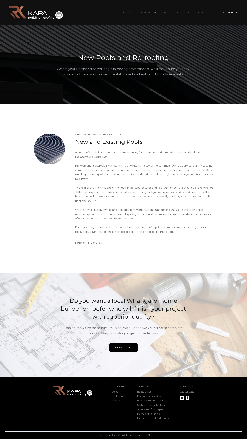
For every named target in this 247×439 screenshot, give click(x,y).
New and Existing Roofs (150, 400)
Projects (183, 12)
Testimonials (119, 396)
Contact (201, 12)
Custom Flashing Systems (151, 405)
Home (126, 12)
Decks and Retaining (148, 414)
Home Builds (144, 392)
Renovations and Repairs (150, 396)
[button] (146, 12)
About (167, 12)
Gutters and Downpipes (150, 409)
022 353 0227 (187, 392)
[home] (35, 12)
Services (144, 12)
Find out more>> (88, 243)
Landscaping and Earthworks (153, 418)
